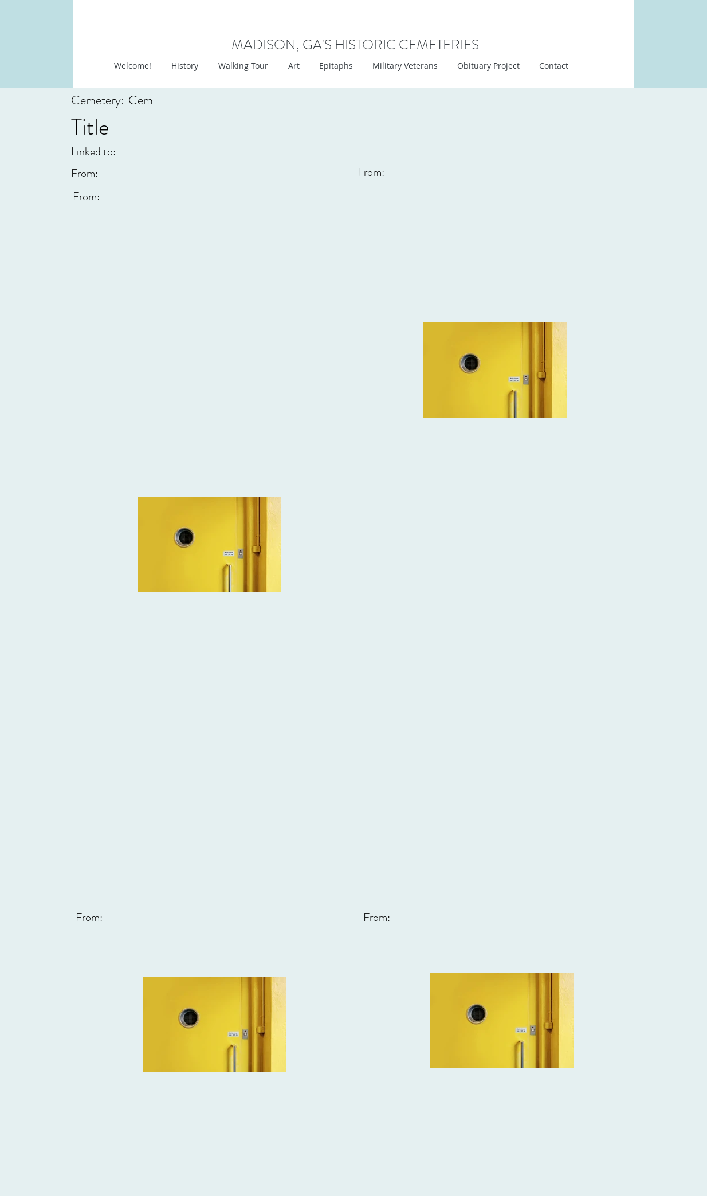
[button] (292, 65)
